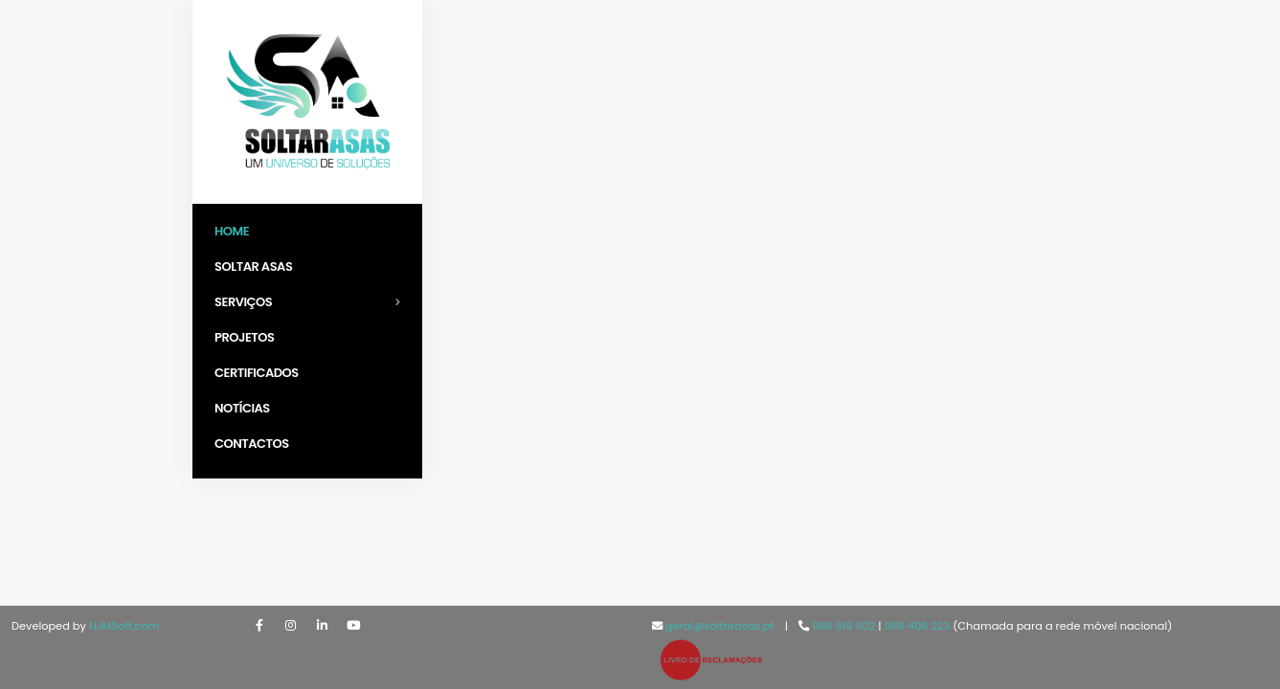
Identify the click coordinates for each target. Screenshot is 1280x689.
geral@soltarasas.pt (720, 625)
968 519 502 (843, 625)
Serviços (313, 302)
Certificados (256, 373)
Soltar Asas (253, 266)
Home (231, 231)
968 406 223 (919, 625)
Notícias (242, 408)
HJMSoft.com (124, 625)
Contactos (251, 443)
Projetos (244, 337)
